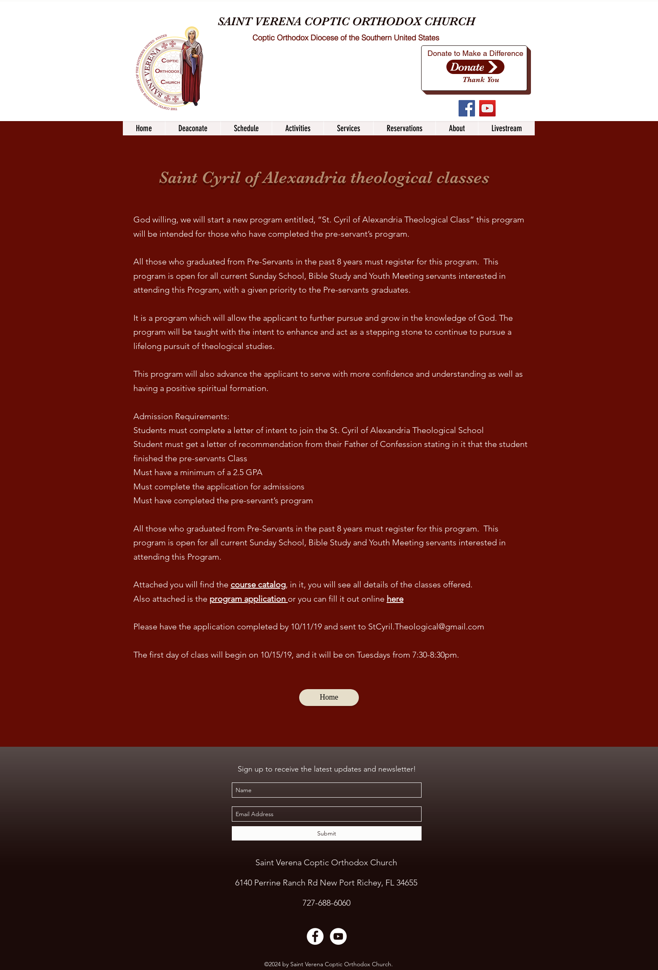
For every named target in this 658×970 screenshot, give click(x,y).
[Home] (329, 697)
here (395, 599)
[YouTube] (487, 108)
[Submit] (327, 833)
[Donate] (475, 67)
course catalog (258, 584)
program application (248, 599)
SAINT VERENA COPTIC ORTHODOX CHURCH (346, 21)
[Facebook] (467, 108)
